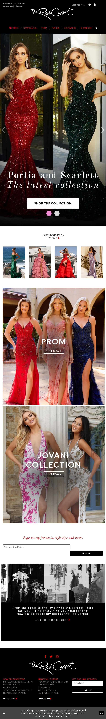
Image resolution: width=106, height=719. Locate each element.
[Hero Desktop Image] (53, 130)
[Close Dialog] (4, 713)
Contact (12, 704)
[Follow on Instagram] (58, 650)
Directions (10, 692)
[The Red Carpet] (53, 14)
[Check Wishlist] (89, 5)
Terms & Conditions (72, 704)
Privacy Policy (94, 704)
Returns (26, 704)
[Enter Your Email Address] (36, 546)
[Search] (96, 28)
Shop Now (53, 238)
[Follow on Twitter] (53, 650)
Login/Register (78, 5)
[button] (5, 130)
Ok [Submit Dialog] (101, 713)
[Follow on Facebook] (47, 650)
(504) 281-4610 (19, 4)
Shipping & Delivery (45, 704)
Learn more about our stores (53, 613)
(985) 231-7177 (18, 6)
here (68, 716)
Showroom (86, 28)
